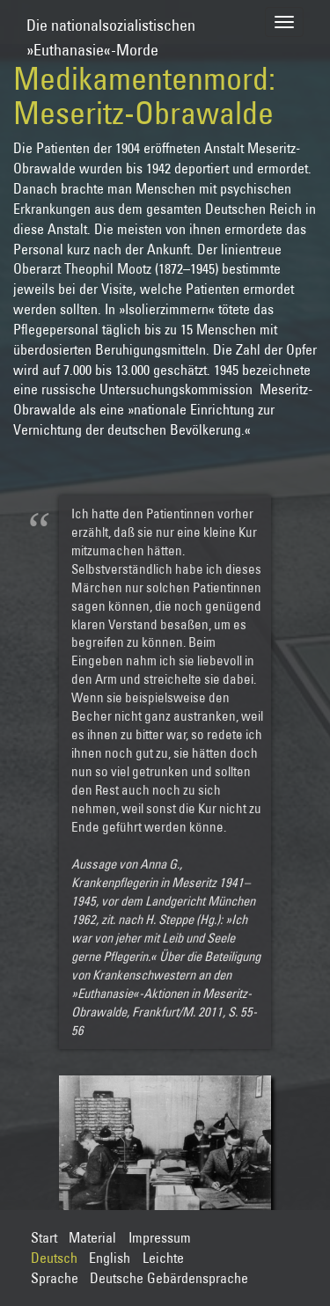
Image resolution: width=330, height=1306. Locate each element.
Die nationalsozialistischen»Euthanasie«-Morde (110, 29)
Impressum (159, 1237)
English (109, 1257)
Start (44, 1237)
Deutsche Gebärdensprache (169, 1278)
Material (92, 1237)
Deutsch (54, 1257)
